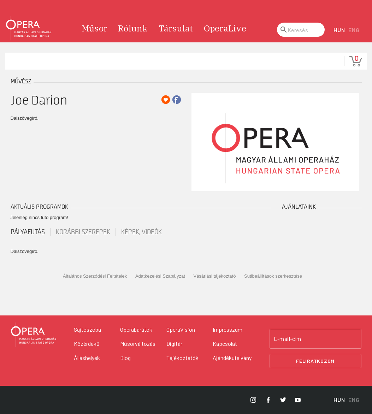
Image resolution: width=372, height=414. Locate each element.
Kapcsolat (225, 343)
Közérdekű (87, 343)
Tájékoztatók (182, 357)
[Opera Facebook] (268, 400)
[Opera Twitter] (283, 400)
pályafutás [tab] (28, 232)
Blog (125, 357)
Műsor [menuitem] (94, 28)
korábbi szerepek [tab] (83, 232)
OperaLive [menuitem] (225, 28)
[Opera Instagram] (253, 400)
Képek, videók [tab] (141, 232)
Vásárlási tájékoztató (214, 276)
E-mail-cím (287, 339)
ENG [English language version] (353, 29)
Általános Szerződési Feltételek (95, 276)
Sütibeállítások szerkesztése (273, 276)
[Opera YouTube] (297, 400)
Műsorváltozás (137, 343)
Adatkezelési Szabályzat (160, 276)
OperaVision (180, 329)
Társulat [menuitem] (176, 28)
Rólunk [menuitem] (133, 28)
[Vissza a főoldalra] (33, 335)
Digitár (174, 343)
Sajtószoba (87, 329)
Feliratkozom (315, 361)
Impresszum (227, 329)
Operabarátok (136, 329)
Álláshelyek (87, 357)
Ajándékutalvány (232, 357)
